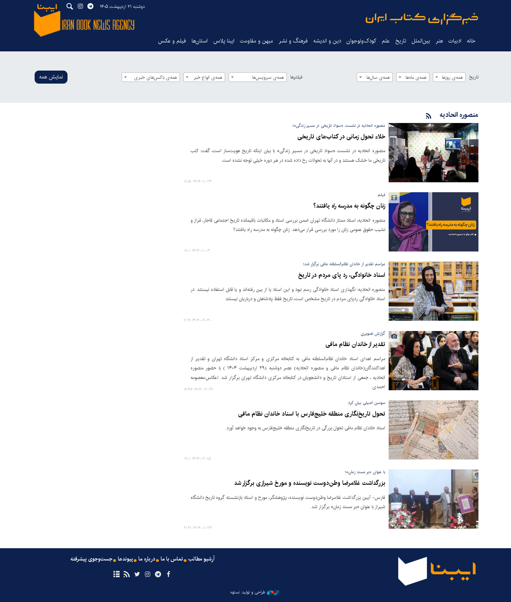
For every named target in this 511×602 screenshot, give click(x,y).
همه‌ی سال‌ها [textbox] (378, 77)
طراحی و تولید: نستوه (254, 592)
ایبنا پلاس (223, 41)
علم (386, 41)
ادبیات (454, 41)
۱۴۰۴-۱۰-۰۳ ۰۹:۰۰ (197, 251)
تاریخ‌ (400, 41)
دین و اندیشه (327, 41)
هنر (439, 41)
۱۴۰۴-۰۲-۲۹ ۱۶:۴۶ (198, 389)
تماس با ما (172, 559)
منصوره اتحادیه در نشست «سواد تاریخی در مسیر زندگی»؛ (339, 125)
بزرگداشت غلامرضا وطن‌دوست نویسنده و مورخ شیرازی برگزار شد (310, 482)
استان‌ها (200, 41)
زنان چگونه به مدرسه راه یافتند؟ (349, 206)
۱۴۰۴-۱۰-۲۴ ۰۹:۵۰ (198, 182)
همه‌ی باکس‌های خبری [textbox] (155, 77)
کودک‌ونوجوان (361, 41)
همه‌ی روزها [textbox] (452, 77)
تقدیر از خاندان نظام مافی (356, 344)
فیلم (381, 195)
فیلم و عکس (172, 41)
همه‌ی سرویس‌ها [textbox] (268, 77)
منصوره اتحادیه (459, 115)
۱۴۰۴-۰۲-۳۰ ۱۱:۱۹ (197, 320)
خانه (471, 41)
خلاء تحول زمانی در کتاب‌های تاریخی (342, 137)
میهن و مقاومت (256, 41)
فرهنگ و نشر (293, 41)
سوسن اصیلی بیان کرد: (366, 402)
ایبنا (421, 19)
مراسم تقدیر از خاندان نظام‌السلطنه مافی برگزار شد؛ (344, 264)
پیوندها (125, 559)
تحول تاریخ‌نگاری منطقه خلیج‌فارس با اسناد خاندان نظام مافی (314, 413)
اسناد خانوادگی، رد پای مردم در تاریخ (342, 275)
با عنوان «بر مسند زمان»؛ (365, 471)
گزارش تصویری (373, 333)
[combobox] (449, 77)
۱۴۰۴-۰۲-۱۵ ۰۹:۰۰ (197, 459)
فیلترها (296, 77)
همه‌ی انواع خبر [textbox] (208, 77)
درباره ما (147, 559)
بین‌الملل (421, 41)
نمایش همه (51, 77)
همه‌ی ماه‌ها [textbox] (415, 77)
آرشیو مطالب (202, 559)
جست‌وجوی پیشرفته (91, 559)
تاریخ (473, 77)
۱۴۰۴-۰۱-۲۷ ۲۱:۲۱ (198, 528)
